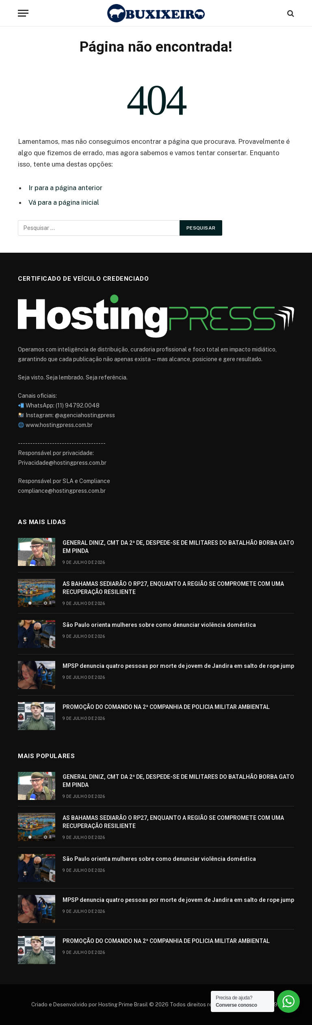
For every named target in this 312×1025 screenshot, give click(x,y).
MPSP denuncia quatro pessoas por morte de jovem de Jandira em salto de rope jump (178, 666)
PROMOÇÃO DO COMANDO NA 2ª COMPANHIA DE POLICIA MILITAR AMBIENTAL (166, 707)
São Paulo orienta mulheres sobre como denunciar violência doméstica (159, 625)
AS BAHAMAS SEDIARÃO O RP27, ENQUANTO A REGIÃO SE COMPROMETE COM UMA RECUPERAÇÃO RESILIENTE (173, 588)
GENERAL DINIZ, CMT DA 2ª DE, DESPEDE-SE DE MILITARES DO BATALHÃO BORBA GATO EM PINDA (178, 547)
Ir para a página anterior (65, 188)
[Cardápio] (23, 13)
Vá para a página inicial (63, 202)
